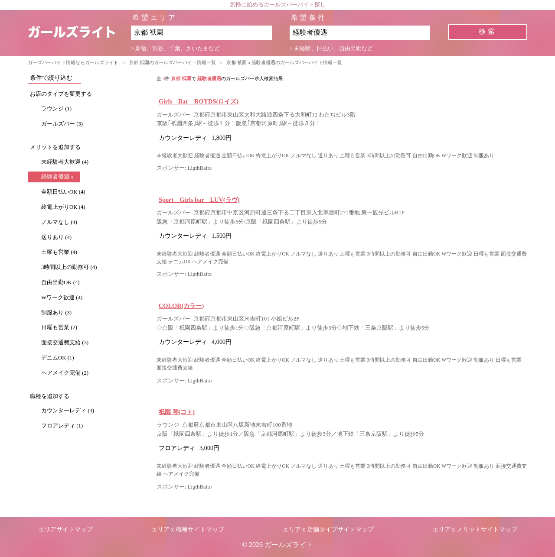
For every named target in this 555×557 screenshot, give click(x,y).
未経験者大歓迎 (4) (64, 162)
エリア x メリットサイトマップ (474, 529)
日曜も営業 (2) (59, 327)
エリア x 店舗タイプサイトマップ (328, 529)
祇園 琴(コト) (177, 411)
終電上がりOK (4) (63, 207)
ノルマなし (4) (59, 222)
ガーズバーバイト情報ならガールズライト (73, 62)
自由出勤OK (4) (60, 282)
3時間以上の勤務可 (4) (69, 267)
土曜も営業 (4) (59, 252)
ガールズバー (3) (62, 124)
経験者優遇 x (57, 177)
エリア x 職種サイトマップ (187, 529)
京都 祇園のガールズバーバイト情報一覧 (172, 62)
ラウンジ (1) (56, 109)
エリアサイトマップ (65, 529)
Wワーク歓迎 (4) (61, 298)
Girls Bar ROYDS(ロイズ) (198, 101)
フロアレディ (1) (62, 426)
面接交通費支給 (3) (64, 343)
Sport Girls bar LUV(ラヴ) (199, 199)
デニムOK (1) (57, 358)
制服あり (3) (56, 313)
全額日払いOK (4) (63, 192)
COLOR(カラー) (181, 305)
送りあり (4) (56, 237)
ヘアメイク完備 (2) (64, 373)
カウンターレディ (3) (67, 411)
